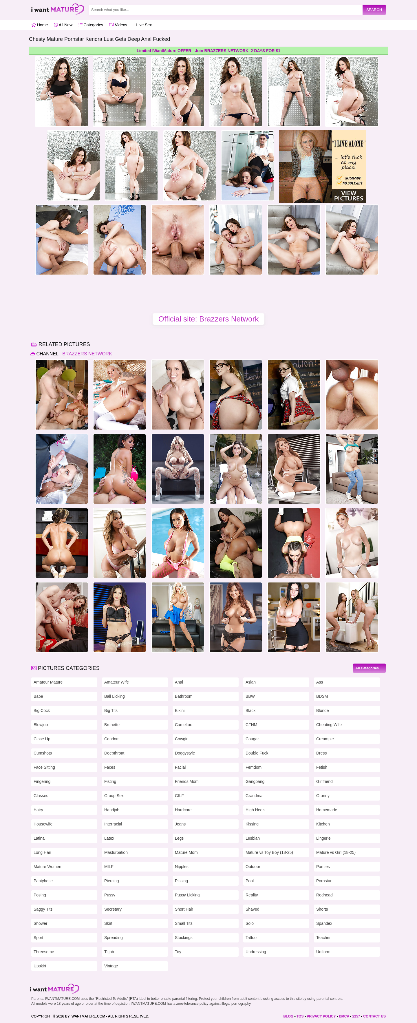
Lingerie (323, 838)
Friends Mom (187, 781)
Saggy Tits (43, 909)
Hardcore (183, 810)
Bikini (179, 710)
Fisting (110, 781)
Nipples (182, 866)
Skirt (108, 923)
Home (39, 25)
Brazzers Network (86, 353)
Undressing (256, 951)
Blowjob (41, 724)
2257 (356, 1016)
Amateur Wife (116, 682)
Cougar (252, 739)
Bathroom (184, 696)
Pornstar (324, 880)
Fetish (321, 767)
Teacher (323, 937)
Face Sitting (44, 767)
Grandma (254, 795)
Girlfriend (324, 781)
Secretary (113, 909)
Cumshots (43, 753)
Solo (250, 923)
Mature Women (47, 866)
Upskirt (40, 966)
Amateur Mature (48, 682)
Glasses (41, 795)
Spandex (324, 923)
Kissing (252, 824)
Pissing (181, 880)
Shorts (322, 909)
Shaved (252, 909)
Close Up (42, 739)
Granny (323, 795)
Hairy (38, 810)
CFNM (251, 724)
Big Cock (42, 710)
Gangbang (255, 781)
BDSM (322, 696)
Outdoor (253, 866)
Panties (323, 866)
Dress (321, 753)
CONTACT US (374, 1016)
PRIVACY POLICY (321, 1016)
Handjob (111, 810)
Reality (252, 895)
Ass (319, 682)
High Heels (255, 810)
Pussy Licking (187, 895)
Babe (38, 696)
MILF (109, 866)
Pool (250, 880)
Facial (180, 767)
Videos (118, 25)
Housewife (43, 824)
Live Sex (142, 25)
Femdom (253, 767)
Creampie (325, 739)
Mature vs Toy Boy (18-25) (269, 852)
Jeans (180, 824)
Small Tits (184, 923)
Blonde (322, 710)
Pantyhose (43, 880)
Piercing (111, 880)
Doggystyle (185, 753)
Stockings (184, 937)
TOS (300, 1016)
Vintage (111, 966)
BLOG (288, 1016)
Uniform (323, 951)
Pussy (109, 895)
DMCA (344, 1016)
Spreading (113, 937)
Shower (40, 923)
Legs (179, 838)
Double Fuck (257, 753)
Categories (90, 25)
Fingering (42, 781)
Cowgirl (182, 739)
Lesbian (253, 838)
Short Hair (184, 909)
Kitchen (323, 824)
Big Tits (111, 710)
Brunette (112, 724)
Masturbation (116, 852)
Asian (251, 682)
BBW (250, 696)
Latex (109, 838)
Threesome (44, 951)
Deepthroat (114, 753)
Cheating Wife (329, 724)
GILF (179, 795)
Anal (179, 682)
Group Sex (114, 795)
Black (250, 710)
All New (63, 25)
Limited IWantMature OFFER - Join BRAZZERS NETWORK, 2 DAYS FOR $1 (208, 50)
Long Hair (42, 852)
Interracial (113, 824)
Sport (38, 937)
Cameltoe (183, 724)
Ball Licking (114, 696)
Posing (40, 895)
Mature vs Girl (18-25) (336, 852)
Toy (178, 951)
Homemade (326, 810)
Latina (39, 838)
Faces (109, 767)
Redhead (324, 895)
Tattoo (251, 937)
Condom (112, 739)
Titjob (109, 951)
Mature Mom (186, 852)
